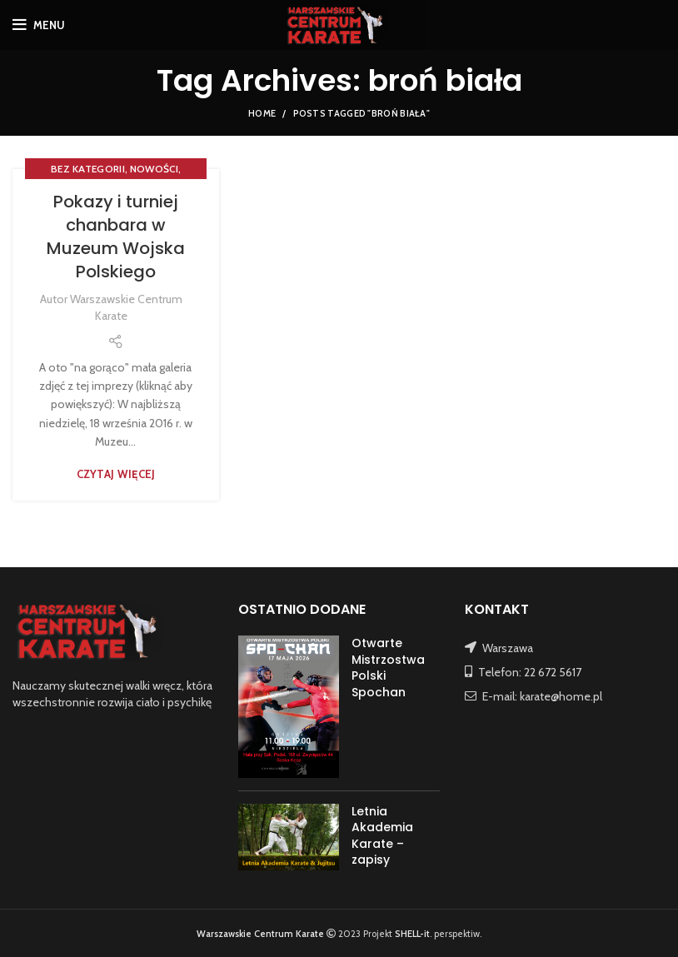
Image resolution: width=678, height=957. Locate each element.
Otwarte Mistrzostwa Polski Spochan (388, 667)
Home (262, 113)
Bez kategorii (88, 168)
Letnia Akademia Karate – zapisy (382, 836)
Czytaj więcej (116, 474)
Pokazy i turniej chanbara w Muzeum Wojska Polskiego (116, 236)
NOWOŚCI (154, 168)
